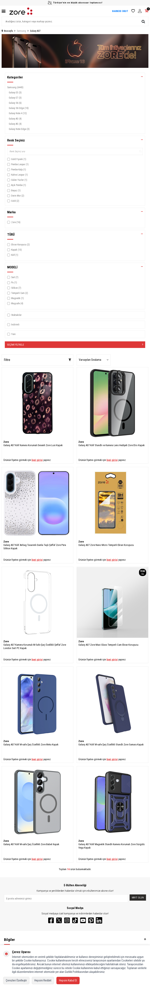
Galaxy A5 (15, 123)
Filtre (37, 360)
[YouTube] (83, 920)
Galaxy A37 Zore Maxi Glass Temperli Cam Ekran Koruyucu (108, 644)
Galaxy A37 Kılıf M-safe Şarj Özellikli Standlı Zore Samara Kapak (111, 744)
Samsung (21, 31)
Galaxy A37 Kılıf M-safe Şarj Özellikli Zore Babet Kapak (31, 844)
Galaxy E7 (15, 97)
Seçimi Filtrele (75, 344)
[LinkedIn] (99, 920)
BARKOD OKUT (120, 11)
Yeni (11, 334)
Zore (6, 441)
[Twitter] (59, 920)
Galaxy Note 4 (18, 113)
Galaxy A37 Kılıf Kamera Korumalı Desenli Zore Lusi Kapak (33, 445)
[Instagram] (67, 920)
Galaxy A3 (15, 118)
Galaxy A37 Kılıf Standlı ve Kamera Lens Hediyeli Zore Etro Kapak (111, 445)
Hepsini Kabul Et (68, 980)
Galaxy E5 (15, 92)
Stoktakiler (14, 315)
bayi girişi (37, 459)
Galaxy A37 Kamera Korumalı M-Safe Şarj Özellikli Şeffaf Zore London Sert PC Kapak (34, 646)
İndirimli (13, 324)
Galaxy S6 (15, 103)
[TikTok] (75, 920)
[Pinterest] (91, 920)
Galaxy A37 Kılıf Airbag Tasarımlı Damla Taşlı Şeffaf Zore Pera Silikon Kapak (34, 546)
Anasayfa (7, 31)
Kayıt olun (138, 897)
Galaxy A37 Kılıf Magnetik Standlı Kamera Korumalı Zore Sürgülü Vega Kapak (111, 846)
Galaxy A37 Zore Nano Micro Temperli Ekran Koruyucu (106, 544)
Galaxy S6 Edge (19, 108)
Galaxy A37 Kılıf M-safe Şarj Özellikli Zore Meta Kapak (30, 744)
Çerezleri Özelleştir (16, 980)
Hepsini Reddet (42, 980)
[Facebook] (51, 920)
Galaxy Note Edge (19, 129)
